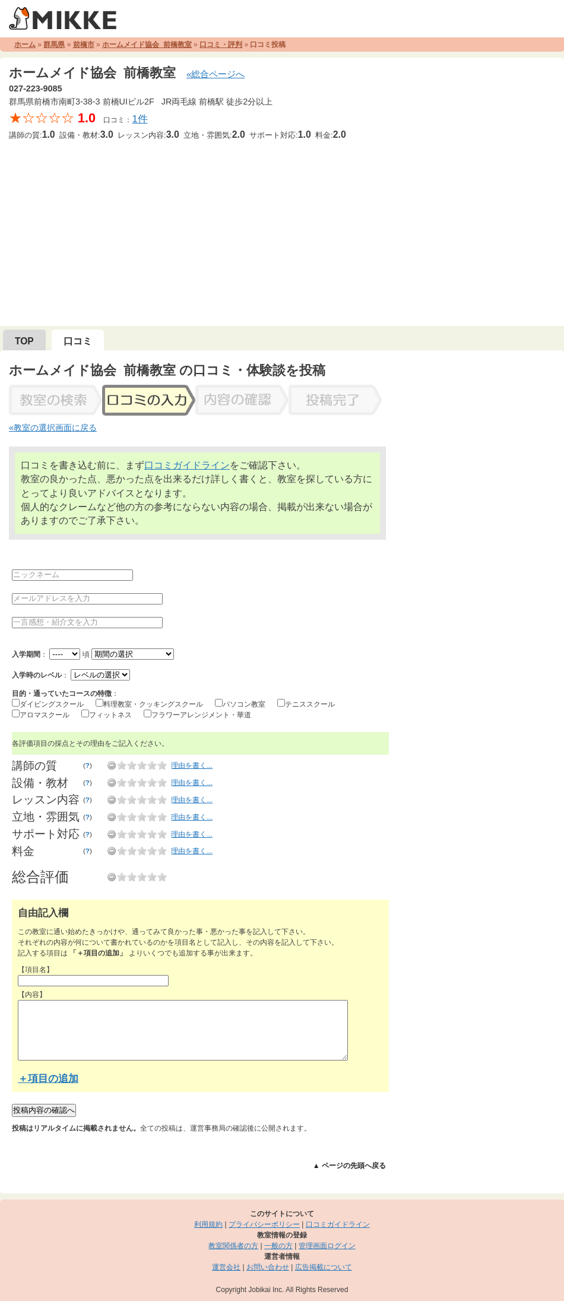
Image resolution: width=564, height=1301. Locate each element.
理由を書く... (192, 765)
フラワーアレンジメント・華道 (201, 715)
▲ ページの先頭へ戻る (349, 1165)
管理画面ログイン (327, 1246)
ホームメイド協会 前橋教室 (147, 44)
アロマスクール (44, 715)
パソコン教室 (244, 704)
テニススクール (310, 704)
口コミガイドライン (187, 465)
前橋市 (83, 44)
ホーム (25, 44)
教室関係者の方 (233, 1246)
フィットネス (110, 715)
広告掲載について (323, 1267)
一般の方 (278, 1246)
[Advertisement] (282, 231)
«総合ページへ (215, 74)
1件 (139, 119)
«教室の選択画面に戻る (53, 427)
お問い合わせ (267, 1267)
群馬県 (54, 44)
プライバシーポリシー (264, 1224)
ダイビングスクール (52, 704)
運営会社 (226, 1267)
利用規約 (208, 1224)
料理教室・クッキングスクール (153, 704)
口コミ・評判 (220, 44)
